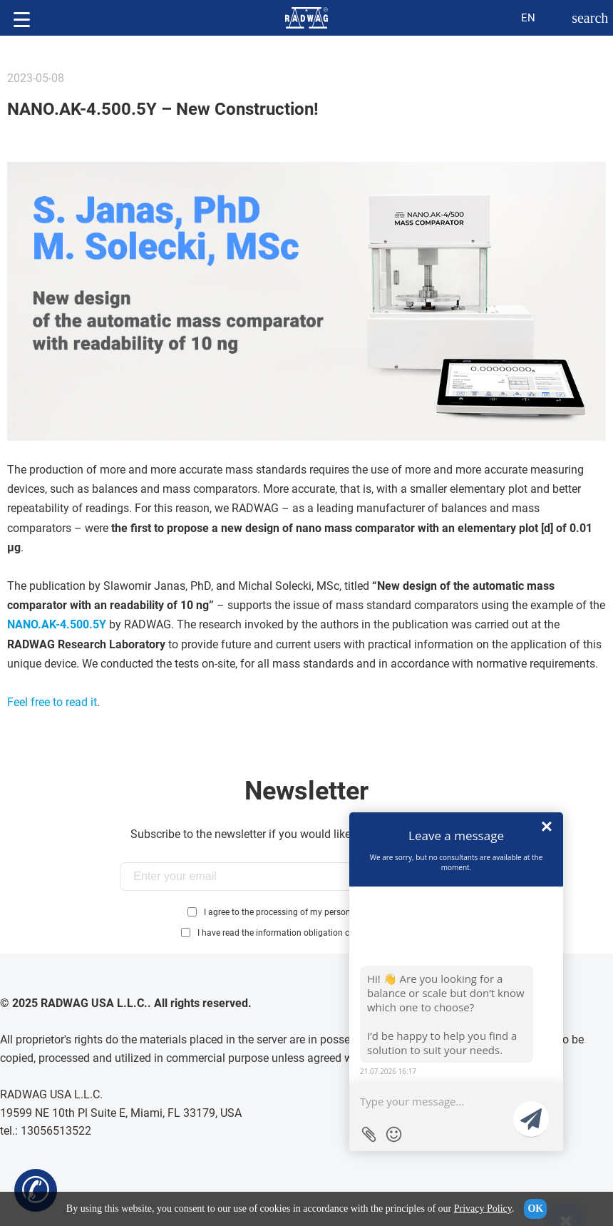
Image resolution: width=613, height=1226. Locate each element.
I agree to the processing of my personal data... (294, 912)
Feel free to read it (52, 702)
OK (535, 1208)
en (528, 17)
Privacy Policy (483, 1208)
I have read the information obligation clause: (316, 933)
